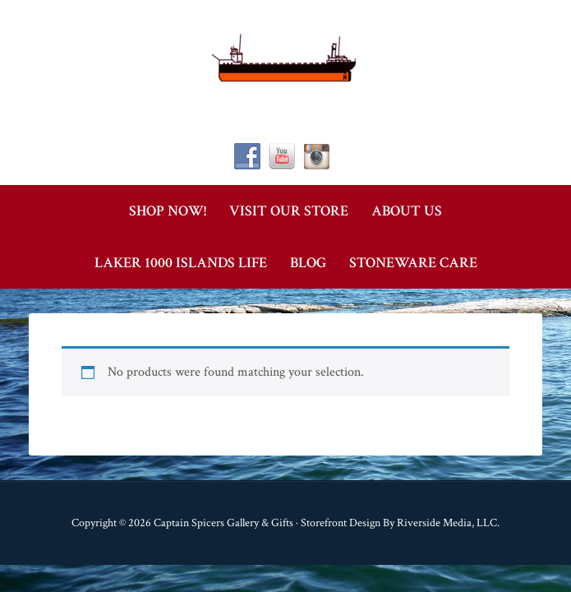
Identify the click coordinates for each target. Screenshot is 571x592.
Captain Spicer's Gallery (286, 57)
